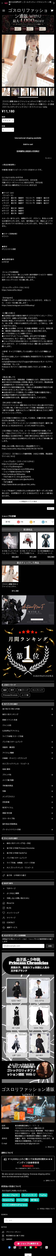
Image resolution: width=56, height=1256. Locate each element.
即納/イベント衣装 (9, 720)
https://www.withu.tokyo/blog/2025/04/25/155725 (22, 449)
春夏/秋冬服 (7, 813)
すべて (8, 522)
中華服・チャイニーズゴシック (14, 758)
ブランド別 (6, 775)
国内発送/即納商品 (9, 824)
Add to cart (28, 144)
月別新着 (5, 802)
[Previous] (3, 61)
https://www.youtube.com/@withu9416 (18, 479)
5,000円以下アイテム (10, 731)
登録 (49, 946)
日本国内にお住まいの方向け (28, 151)
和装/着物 (6, 769)
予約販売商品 (7, 786)
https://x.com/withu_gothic (13, 464)
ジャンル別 (6, 725)
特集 (4, 791)
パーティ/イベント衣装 (11, 829)
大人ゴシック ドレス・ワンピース (15, 764)
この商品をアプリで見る (28, 501)
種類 (3, 117)
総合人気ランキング (10, 714)
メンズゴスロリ (8, 797)
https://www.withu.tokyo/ (12, 290)
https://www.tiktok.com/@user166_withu (18, 484)
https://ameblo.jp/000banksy (13, 474)
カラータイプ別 (8, 819)
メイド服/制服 (8, 780)
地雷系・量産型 (8, 747)
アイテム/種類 (8, 753)
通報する (50, 508)
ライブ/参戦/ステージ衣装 (12, 736)
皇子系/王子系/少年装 (11, 709)
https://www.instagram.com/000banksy (18, 469)
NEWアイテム (7, 808)
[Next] (53, 61)
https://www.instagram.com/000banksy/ (18, 305)
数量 (3, 126)
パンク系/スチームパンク (12, 742)
